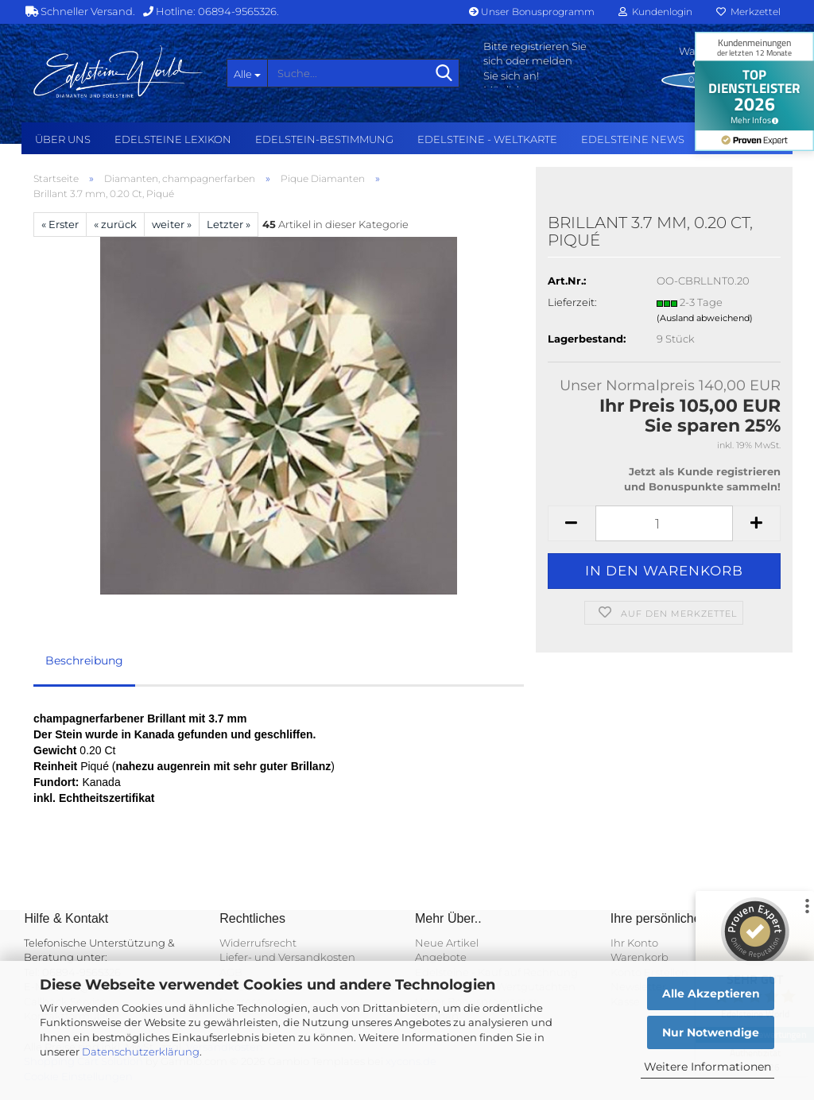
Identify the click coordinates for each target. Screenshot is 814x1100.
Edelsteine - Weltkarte (487, 139)
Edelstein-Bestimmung (324, 139)
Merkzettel (748, 11)
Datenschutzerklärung (141, 1051)
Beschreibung (84, 660)
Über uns (63, 139)
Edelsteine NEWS (632, 139)
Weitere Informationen (707, 1066)
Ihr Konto (634, 942)
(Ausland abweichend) (705, 317)
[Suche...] (247, 73)
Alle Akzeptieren (711, 993)
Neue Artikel (447, 942)
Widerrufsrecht (258, 942)
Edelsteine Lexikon (172, 139)
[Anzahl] (664, 523)
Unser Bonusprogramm (532, 11)
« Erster (60, 224)
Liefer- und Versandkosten (287, 957)
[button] (571, 523)
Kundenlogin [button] (655, 11)
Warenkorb (639, 957)
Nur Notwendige (710, 1032)
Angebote (441, 957)
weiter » (172, 224)
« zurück (115, 224)
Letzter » (228, 224)
